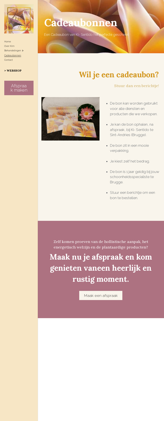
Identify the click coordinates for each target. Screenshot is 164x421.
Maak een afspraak (101, 307)
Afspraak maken (18, 88)
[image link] (19, 18)
